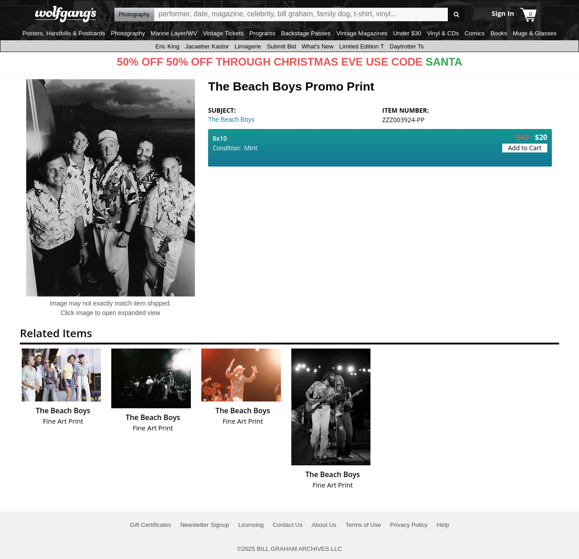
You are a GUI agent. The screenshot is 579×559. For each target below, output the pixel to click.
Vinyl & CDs (443, 33)
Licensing (251, 524)
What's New (318, 46)
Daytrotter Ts (406, 46)
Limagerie (248, 46)
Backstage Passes (306, 33)
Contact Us (288, 524)
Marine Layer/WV (174, 33)
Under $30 (407, 33)
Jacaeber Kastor (207, 46)
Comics (474, 33)
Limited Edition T (361, 46)
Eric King (167, 46)
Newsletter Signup (204, 524)
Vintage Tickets (223, 33)
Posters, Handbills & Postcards (64, 33)
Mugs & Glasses (534, 33)
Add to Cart (524, 147)
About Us (324, 524)
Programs (262, 33)
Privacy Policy (408, 524)
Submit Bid (281, 46)
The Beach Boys (231, 119)
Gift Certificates (150, 524)
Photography (128, 33)
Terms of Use (363, 524)
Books (498, 33)
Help (443, 524)
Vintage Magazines (361, 33)
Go (456, 15)
